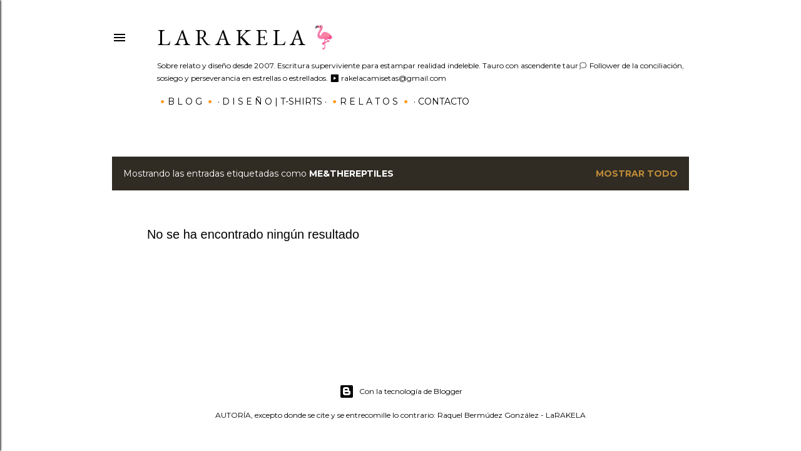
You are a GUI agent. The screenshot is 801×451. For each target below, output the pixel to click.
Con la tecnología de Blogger (400, 391)
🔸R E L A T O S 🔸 (370, 101)
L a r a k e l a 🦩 (247, 37)
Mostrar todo (637, 173)
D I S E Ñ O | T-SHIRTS (272, 101)
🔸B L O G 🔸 (186, 101)
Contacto (443, 101)
